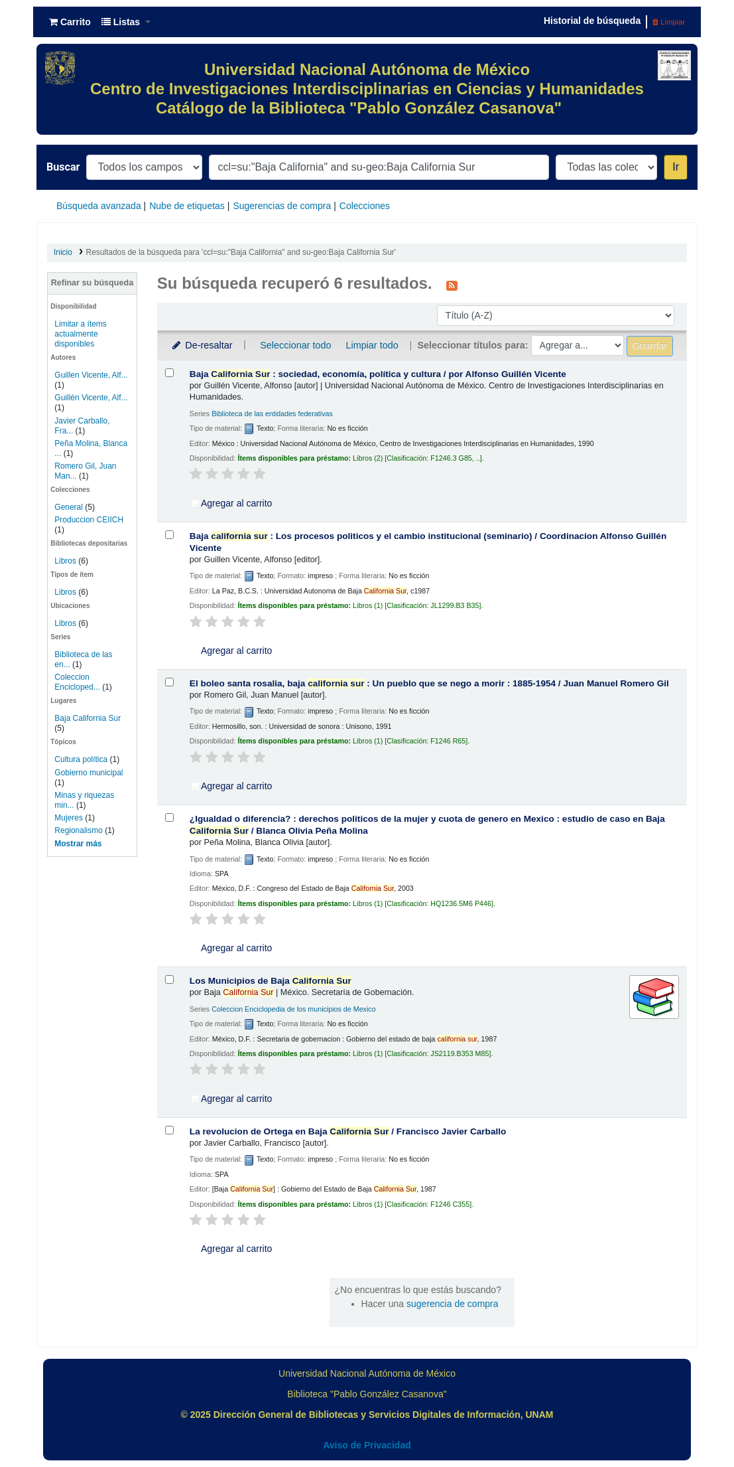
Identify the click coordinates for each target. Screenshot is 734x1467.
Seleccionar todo (295, 345)
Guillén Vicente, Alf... (90, 397)
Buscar (63, 167)
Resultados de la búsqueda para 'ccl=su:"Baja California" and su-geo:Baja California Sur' (241, 252)
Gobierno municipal (88, 772)
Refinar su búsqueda (92, 282)
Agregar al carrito (231, 503)
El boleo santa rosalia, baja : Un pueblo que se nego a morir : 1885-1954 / (429, 683)
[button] (70, 22)
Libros (65, 561)
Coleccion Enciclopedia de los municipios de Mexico (294, 1009)
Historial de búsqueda (592, 20)
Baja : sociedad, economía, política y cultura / (378, 374)
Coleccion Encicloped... (77, 682)
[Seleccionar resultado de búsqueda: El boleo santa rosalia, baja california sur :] (169, 682)
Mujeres (68, 817)
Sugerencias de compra (282, 205)
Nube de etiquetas (187, 205)
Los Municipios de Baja (270, 981)
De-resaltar (201, 345)
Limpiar (668, 22)
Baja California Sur (87, 718)
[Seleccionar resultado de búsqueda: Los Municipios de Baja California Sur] (169, 979)
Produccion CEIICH (88, 519)
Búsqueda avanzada (98, 205)
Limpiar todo (371, 345)
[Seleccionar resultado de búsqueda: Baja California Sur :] (169, 372)
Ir (675, 167)
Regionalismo (78, 830)
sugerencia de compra (452, 1303)
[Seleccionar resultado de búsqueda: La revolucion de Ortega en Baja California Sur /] (169, 1130)
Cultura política (80, 759)
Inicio (63, 252)
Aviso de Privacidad (367, 1445)
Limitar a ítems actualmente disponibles (80, 333)
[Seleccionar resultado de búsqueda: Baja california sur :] (169, 534)
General (69, 507)
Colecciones (364, 205)
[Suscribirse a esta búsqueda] (451, 284)
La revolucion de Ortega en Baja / (348, 1131)
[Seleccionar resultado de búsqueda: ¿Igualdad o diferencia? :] (169, 817)
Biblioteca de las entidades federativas (272, 414)
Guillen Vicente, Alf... (90, 375)
